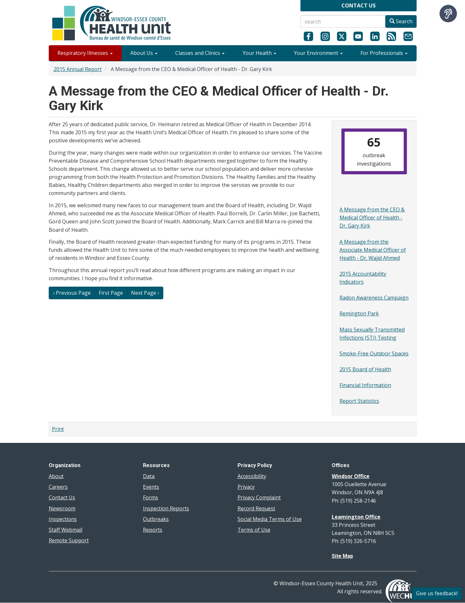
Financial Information (365, 385)
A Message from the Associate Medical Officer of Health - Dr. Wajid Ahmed (372, 249)
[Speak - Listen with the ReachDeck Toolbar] (448, 13)
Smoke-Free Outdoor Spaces (374, 353)
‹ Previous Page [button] (72, 292)
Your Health (259, 52)
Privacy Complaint (259, 497)
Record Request (256, 508)
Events (151, 486)
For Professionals (384, 52)
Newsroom (62, 508)
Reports (152, 529)
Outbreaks (156, 519)
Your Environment (318, 52)
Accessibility (252, 476)
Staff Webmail (65, 529)
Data (149, 476)
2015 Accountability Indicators (362, 277)
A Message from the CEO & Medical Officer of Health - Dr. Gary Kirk (372, 217)
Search (400, 21)
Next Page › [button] (145, 292)
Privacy (246, 486)
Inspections (63, 519)
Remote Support (69, 540)
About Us (143, 52)
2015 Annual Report (78, 69)
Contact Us (62, 497)
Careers (58, 486)
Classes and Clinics (200, 52)
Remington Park (359, 313)
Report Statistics (359, 400)
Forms (150, 497)
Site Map (342, 556)
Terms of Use (254, 529)
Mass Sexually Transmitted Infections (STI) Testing (372, 333)
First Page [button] (111, 292)
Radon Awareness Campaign (374, 297)
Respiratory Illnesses (85, 52)
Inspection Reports (166, 508)
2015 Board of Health (365, 369)
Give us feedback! (437, 593)
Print (58, 429)
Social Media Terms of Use (270, 519)
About (56, 476)
